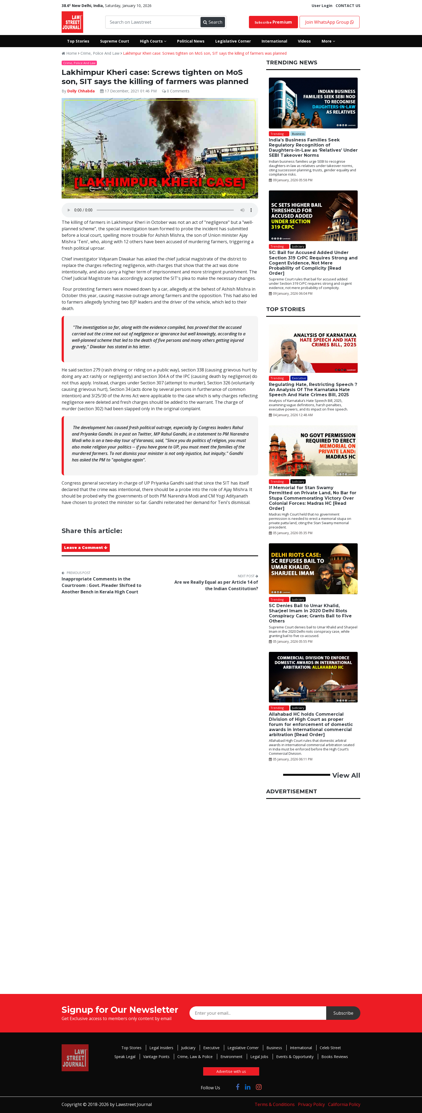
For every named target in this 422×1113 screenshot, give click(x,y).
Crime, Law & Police (195, 1056)
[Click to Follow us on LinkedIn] (248, 1086)
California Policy (344, 1104)
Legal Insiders (161, 1047)
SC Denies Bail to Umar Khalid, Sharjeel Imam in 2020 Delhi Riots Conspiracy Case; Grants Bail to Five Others (310, 613)
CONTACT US (348, 5)
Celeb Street (330, 1047)
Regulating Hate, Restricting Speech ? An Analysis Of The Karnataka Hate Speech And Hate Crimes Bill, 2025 (313, 389)
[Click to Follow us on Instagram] (259, 1086)
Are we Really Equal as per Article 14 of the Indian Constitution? (216, 585)
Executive (211, 1047)
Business (274, 1047)
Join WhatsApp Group (329, 22)
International (301, 1047)
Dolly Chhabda (81, 90)
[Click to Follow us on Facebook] (238, 1086)
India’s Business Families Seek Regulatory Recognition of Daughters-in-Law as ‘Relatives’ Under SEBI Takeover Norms (313, 147)
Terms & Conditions (275, 1104)
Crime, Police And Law (99, 53)
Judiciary (188, 1047)
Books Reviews (334, 1056)
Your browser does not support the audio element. (160, 210)
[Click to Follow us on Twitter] (228, 1086)
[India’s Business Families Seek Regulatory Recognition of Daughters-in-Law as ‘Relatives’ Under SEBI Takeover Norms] (313, 103)
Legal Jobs (259, 1056)
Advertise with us (231, 1071)
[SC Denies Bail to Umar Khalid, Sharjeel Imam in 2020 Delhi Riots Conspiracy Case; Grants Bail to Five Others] (313, 568)
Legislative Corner (243, 1047)
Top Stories (131, 1047)
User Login (322, 5)
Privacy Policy (311, 1104)
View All (346, 775)
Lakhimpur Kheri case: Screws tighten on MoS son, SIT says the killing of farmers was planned (205, 53)
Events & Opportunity (295, 1056)
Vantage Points (156, 1056)
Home (69, 53)
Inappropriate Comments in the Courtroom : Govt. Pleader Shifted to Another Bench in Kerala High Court (101, 585)
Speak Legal (124, 1056)
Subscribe (273, 22)
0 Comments (175, 90)
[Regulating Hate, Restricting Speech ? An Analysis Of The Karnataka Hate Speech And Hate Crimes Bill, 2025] (313, 348)
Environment (231, 1056)
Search (212, 22)
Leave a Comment (85, 547)
